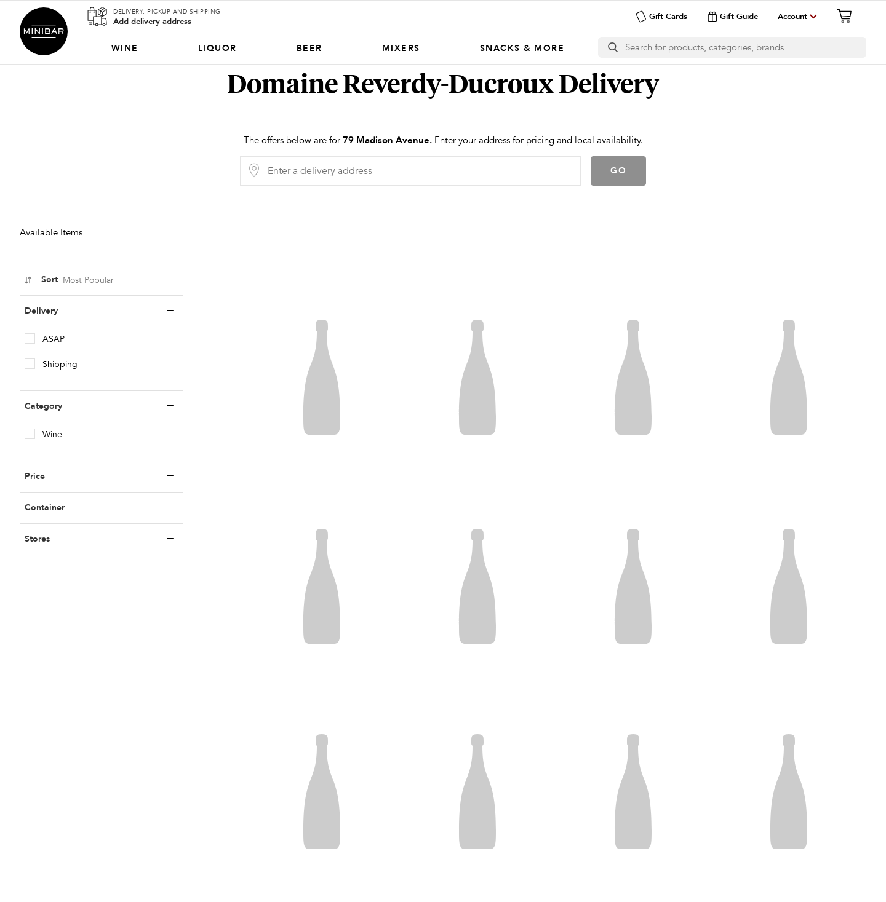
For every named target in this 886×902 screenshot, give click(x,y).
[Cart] (847, 16)
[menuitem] (124, 48)
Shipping (60, 364)
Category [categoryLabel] (99, 406)
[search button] (612, 47)
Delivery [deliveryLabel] (99, 311)
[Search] (745, 47)
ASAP (53, 339)
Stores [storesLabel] (99, 539)
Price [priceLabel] (99, 476)
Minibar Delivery (44, 31)
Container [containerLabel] (99, 508)
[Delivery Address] (420, 170)
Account (792, 16)
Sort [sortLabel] (98, 279)
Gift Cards (661, 16)
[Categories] (337, 48)
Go (618, 170)
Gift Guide (732, 16)
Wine (52, 434)
